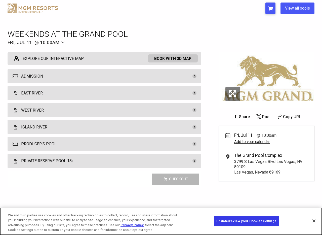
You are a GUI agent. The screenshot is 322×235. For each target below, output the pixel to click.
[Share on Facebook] (241, 117)
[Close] (313, 220)
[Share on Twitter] (263, 117)
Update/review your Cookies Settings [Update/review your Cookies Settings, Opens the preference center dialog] (246, 221)
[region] (161, 221)
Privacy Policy (132, 225)
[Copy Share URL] (288, 117)
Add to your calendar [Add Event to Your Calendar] (252, 141)
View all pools (297, 8)
